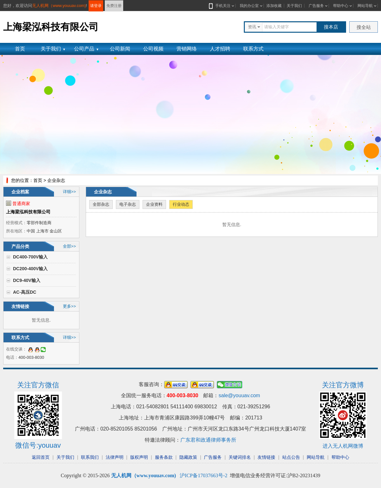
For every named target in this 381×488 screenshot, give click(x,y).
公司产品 (86, 48)
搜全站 (364, 27)
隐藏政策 (188, 457)
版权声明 (139, 457)
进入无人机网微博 (343, 446)
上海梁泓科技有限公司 (28, 211)
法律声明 (115, 457)
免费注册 (114, 5)
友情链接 (266, 457)
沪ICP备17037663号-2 (203, 475)
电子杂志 (127, 204)
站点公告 (291, 457)
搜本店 (331, 27)
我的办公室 (249, 5)
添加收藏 (274, 5)
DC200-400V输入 (30, 268)
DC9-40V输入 (26, 280)
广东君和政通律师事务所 (208, 440)
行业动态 (181, 204)
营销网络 (187, 48)
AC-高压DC (24, 292)
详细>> (69, 191)
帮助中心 (340, 5)
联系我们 (90, 457)
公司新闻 (120, 48)
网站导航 (365, 5)
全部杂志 (101, 204)
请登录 (96, 5)
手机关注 (222, 5)
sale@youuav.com (239, 395)
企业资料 (154, 204)
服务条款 (164, 457)
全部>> (69, 246)
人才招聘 (220, 48)
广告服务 (316, 5)
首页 (20, 48)
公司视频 (153, 48)
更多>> (69, 306)
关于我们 (294, 5)
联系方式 (253, 48)
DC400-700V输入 (30, 256)
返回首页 (41, 457)
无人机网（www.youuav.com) (59, 5)
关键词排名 (240, 457)
